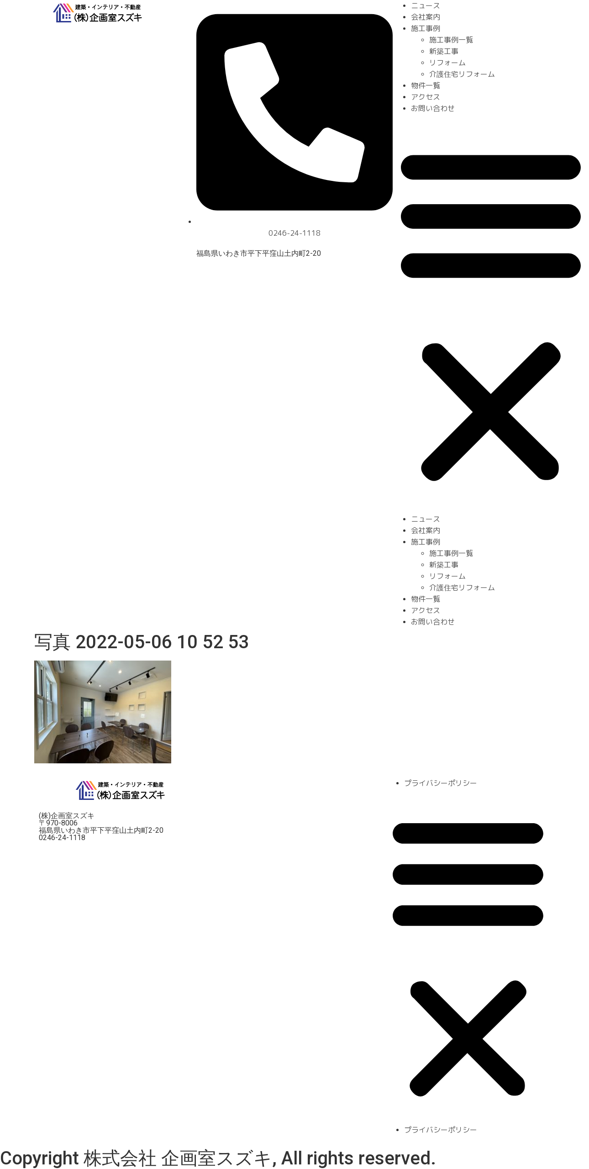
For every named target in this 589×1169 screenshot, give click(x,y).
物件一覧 (425, 85)
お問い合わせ (433, 108)
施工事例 (425, 28)
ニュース (425, 5)
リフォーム (447, 63)
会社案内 (425, 17)
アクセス (425, 97)
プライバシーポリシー (440, 783)
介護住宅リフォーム (462, 74)
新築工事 (443, 51)
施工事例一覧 (451, 40)
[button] (491, 313)
